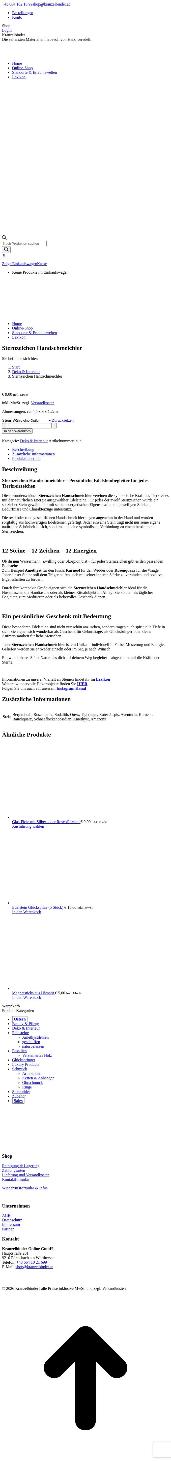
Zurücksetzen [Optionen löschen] (63, 420)
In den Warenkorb (17, 431)
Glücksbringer (23, 1060)
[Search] (6, 249)
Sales (18, 1101)
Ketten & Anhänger (38, 1078)
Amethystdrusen (35, 1037)
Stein (6, 420)
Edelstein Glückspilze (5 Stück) (38, 907)
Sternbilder (21, 1091)
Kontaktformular (15, 1179)
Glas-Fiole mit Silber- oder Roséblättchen (46, 822)
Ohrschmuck (32, 1082)
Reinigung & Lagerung (20, 1166)
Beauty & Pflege (25, 1023)
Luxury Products (25, 1064)
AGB (6, 1215)
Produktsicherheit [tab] (26, 458)
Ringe (27, 1087)
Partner (8, 1229)
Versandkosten (42, 403)
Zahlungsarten (13, 1170)
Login (7, 30)
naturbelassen (33, 1046)
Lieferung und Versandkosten (25, 1175)
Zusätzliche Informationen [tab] (33, 454)
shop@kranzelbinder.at (51, 4)
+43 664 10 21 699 (31, 1262)
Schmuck (19, 1069)
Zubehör (19, 1096)
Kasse (42, 264)
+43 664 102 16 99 (17, 4)
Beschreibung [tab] (23, 449)
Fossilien (19, 1051)
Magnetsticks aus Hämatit (33, 993)
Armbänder (31, 1073)
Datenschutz (12, 1220)
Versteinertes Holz (37, 1055)
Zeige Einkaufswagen (19, 264)
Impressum (11, 1224)
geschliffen (31, 1042)
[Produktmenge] (29, 425)
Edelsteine (20, 1033)
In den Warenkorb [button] (26, 912)
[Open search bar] (4, 238)
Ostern (20, 1019)
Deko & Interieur (34, 441)
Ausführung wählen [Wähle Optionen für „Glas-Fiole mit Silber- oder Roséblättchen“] (28, 826)
